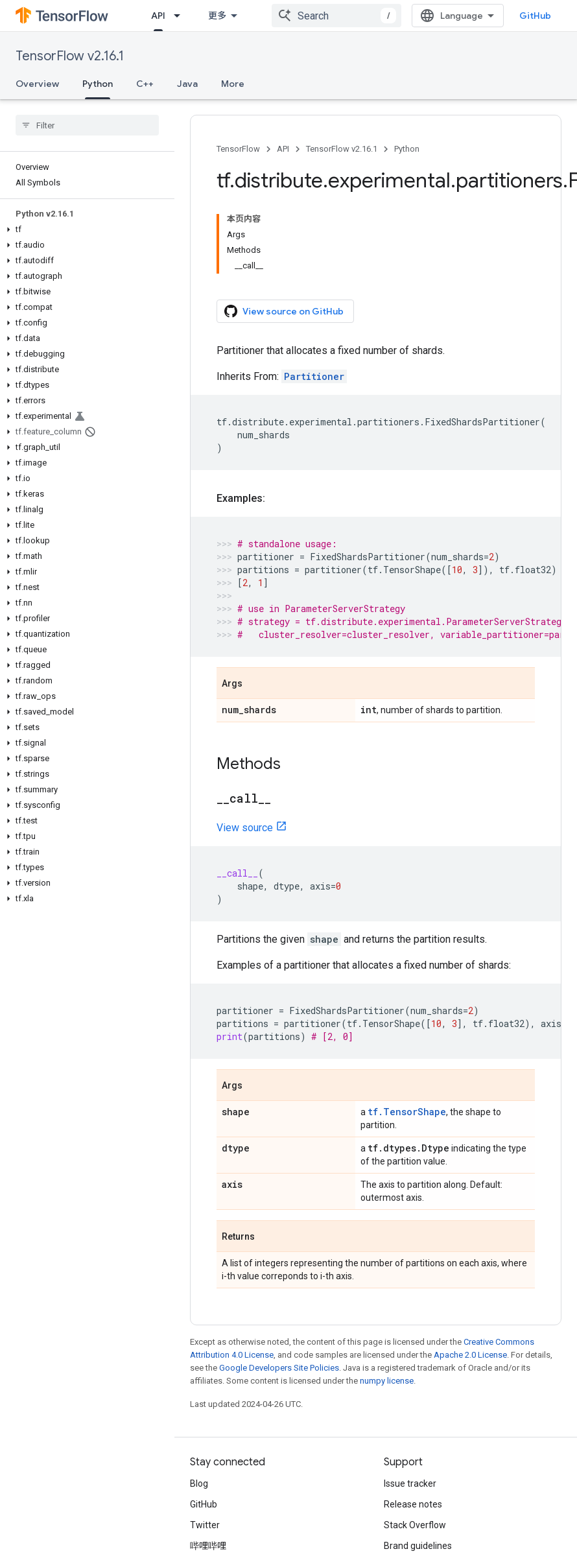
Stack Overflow (415, 1525)
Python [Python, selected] (97, 83)
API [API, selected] (158, 15)
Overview (37, 83)
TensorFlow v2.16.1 (70, 56)
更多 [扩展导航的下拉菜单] (217, 15)
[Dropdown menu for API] (180, 15)
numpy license (387, 1381)
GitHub (535, 15)
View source (245, 827)
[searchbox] (87, 125)
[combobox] (336, 15)
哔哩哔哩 (208, 1546)
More (232, 83)
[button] (84, 229)
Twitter (205, 1525)
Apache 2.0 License (470, 1355)
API (283, 149)
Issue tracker (410, 1483)
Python (406, 149)
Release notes (413, 1504)
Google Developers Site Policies (279, 1368)
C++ (145, 83)
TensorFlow (238, 149)
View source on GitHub (284, 311)
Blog (199, 1483)
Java (187, 83)
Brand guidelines (418, 1546)
